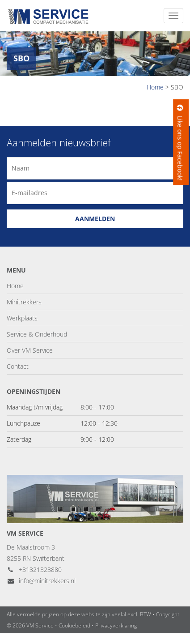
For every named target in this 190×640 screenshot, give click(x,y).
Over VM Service (30, 350)
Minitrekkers (24, 302)
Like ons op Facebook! (180, 142)
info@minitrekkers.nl (41, 580)
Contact (18, 366)
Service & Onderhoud (37, 334)
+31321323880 (34, 569)
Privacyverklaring (116, 625)
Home (15, 286)
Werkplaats (22, 318)
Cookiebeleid (74, 625)
